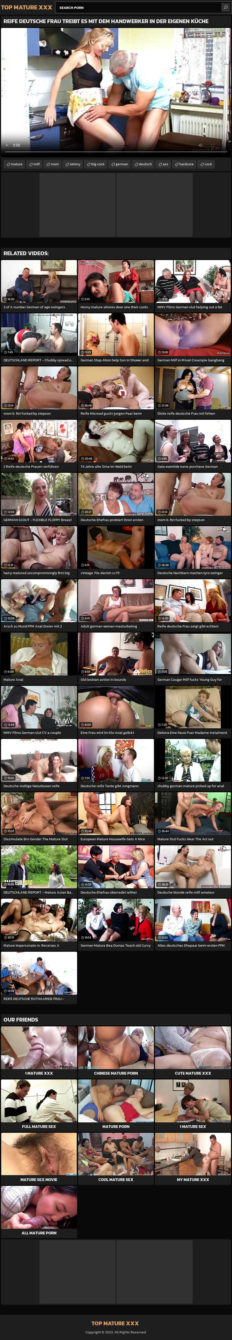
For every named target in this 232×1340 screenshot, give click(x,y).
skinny (75, 164)
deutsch (145, 164)
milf (36, 164)
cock (208, 164)
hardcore (186, 164)
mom (55, 164)
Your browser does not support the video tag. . (116, 92)
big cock (98, 164)
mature (17, 164)
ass (165, 164)
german (122, 164)
